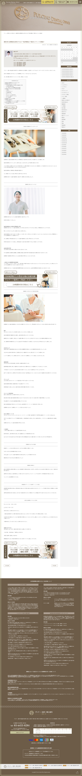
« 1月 (62, 62)
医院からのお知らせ (54, 44)
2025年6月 (64, 150)
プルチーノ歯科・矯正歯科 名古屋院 (20, 62)
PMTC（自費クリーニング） (11, 96)
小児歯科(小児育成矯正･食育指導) (53, 725)
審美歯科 (63, 104)
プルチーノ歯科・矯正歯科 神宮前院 (20, 63)
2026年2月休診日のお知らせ (67, 73)
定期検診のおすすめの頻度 (10, 98)
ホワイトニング (36, 56)
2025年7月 (64, 148)
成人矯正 (63, 108)
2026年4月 (64, 133)
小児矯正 (63, 106)
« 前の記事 (7, 565)
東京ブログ (64, 111)
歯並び (63, 117)
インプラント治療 (31, 56)
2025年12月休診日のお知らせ (68, 76)
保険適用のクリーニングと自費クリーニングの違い (15, 101)
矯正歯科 (63, 125)
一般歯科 (63, 98)
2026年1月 (64, 137)
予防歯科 (35, 726)
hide (17, 80)
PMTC (63, 83)
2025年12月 (64, 139)
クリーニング (9, 93)
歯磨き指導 (8, 92)
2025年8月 (64, 146)
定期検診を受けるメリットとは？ (11, 84)
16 (76, 54)
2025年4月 (64, 154)
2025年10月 (64, 142)
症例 (63, 121)
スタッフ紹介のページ (20, 58)
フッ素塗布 (8, 97)
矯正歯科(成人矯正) (41, 725)
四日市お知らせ (65, 102)
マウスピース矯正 (65, 94)
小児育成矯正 (26, 56)
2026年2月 (64, 135)
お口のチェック (9, 91)
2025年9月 (64, 144)
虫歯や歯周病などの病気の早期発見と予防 (14, 85)
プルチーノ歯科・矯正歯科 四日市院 (20, 64)
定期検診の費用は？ (8, 99)
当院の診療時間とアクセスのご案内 (11, 102)
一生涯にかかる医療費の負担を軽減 (13, 87)
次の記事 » (55, 565)
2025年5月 (64, 152)
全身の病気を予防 (10, 86)
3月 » (77, 62)
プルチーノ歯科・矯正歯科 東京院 (19, 65)
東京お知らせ (64, 109)
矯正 (63, 123)
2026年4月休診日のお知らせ (67, 69)
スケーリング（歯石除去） (11, 94)
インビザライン (64, 84)
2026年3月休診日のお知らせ (67, 71)
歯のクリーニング (65, 115)
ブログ (63, 88)
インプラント (64, 86)
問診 (7, 90)
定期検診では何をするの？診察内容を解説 (12, 88)
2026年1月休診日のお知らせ (67, 75)
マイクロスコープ (65, 92)
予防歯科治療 (42, 56)
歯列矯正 (63, 119)
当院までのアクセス (10, 103)
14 (71, 54)
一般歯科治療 (16, 56)
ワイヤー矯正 (64, 96)
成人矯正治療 (21, 56)
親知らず (63, 127)
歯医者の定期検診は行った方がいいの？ (12, 82)
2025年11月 (64, 141)
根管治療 (63, 113)
